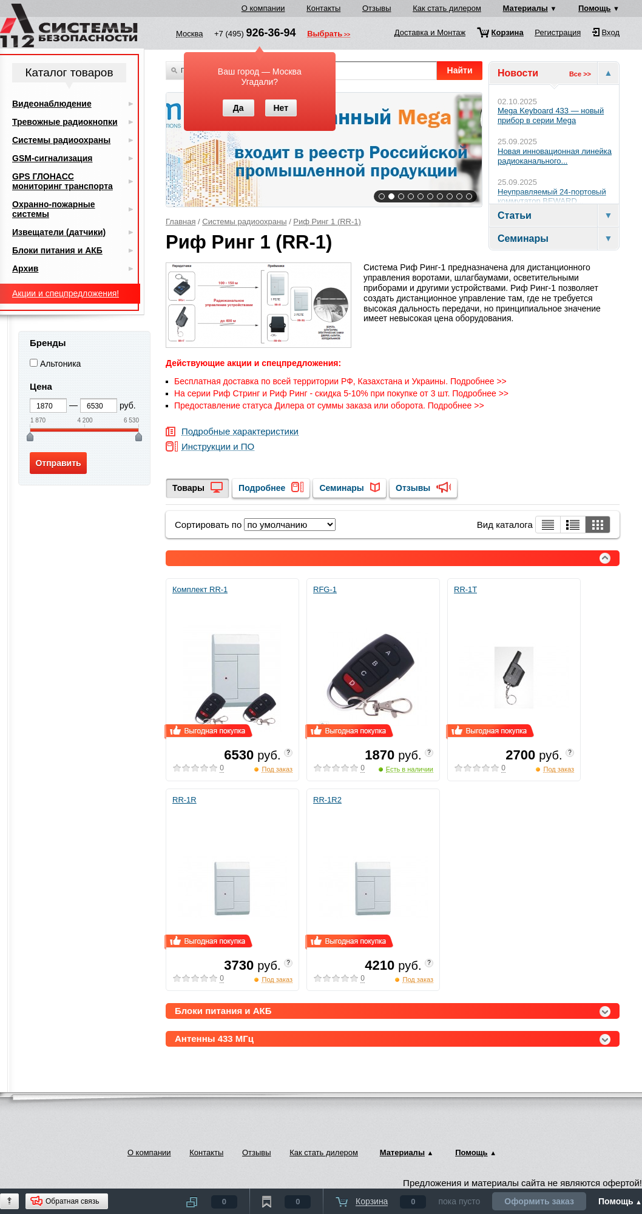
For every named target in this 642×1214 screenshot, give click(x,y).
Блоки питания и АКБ (57, 250)
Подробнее (261, 488)
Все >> (580, 74)
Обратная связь (72, 1201)
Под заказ (277, 769)
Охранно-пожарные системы (53, 209)
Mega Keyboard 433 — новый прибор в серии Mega (551, 115)
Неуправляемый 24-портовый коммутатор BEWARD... (552, 196)
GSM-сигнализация (52, 158)
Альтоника (60, 364)
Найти (460, 70)
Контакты (323, 8)
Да (238, 108)
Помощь (594, 8)
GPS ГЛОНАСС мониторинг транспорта (62, 181)
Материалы (525, 8)
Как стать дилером (447, 8)
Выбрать (324, 35)
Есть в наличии (409, 769)
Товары (188, 488)
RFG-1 (325, 589)
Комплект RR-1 (200, 589)
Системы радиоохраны (244, 221)
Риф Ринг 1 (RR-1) (327, 221)
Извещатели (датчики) (59, 232)
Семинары (341, 488)
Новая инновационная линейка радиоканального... (555, 156)
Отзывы (376, 8)
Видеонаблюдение (52, 103)
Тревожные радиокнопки (65, 122)
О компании (263, 8)
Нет (280, 108)
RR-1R (184, 799)
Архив (25, 268)
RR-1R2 (327, 799)
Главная (180, 221)
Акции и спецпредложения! (65, 293)
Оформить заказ (539, 1201)
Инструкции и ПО (217, 447)
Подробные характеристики (240, 432)
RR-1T (465, 589)
